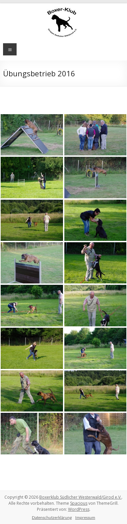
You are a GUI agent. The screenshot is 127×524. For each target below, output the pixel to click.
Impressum (85, 517)
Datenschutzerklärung (52, 517)
